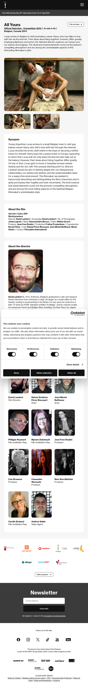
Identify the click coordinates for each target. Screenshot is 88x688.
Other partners (42, 574)
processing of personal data (54, 616)
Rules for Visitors (14, 678)
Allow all (71, 373)
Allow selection (43, 373)
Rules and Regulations (42, 680)
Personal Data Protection (62, 678)
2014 (38, 28)
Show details (73, 364)
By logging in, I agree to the (44, 616)
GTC (49, 678)
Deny (16, 373)
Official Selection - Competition (20, 28)
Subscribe (44, 608)
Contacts (56, 680)
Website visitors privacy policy (34, 678)
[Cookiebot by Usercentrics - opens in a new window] (73, 313)
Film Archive (74, 24)
